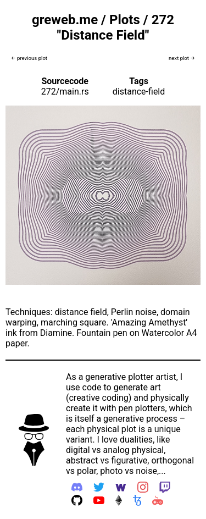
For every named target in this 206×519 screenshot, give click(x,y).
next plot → (182, 58)
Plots (124, 19)
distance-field (139, 91)
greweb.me (65, 19)
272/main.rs (65, 91)
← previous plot (29, 58)
